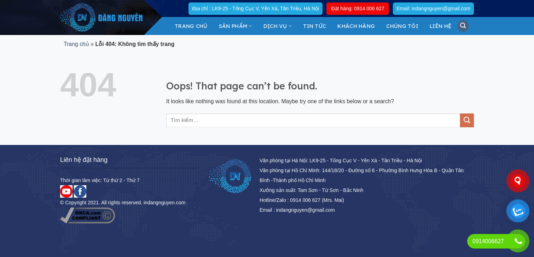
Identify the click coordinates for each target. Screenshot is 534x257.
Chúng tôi (402, 26)
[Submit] (467, 120)
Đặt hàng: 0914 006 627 (357, 8)
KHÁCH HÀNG (356, 26)
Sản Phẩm (235, 26)
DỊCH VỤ (277, 26)
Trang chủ (191, 26)
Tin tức (314, 26)
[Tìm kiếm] (463, 25)
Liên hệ (440, 26)
